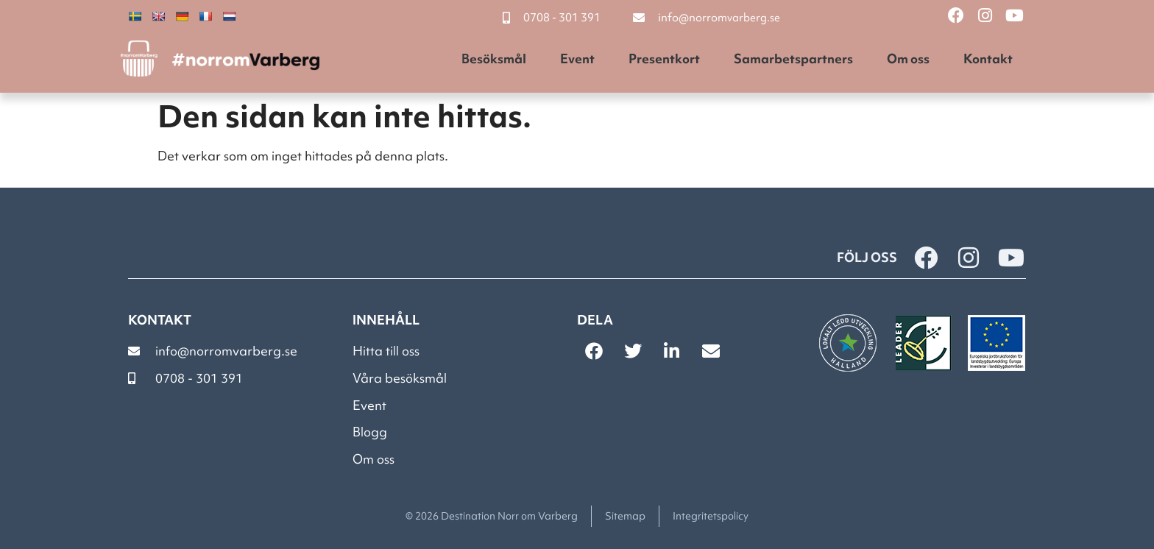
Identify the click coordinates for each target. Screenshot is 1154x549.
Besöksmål (493, 58)
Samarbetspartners (793, 58)
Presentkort (664, 58)
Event (577, 58)
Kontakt (988, 58)
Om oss (908, 58)
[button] (593, 351)
